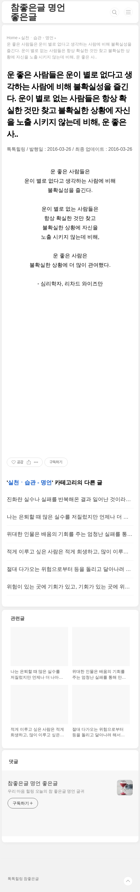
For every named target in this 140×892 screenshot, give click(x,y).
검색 (114, 12)
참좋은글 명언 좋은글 (38, 12)
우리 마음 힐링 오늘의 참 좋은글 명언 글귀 (46, 791)
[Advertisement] (70, 373)
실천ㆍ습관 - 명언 (30, 482)
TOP (128, 881)
